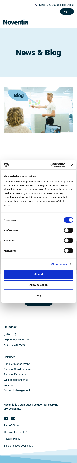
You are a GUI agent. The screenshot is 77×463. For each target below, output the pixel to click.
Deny (38, 295)
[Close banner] (72, 165)
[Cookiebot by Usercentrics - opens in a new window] (50, 165)
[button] (72, 22)
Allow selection (38, 284)
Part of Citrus (11, 425)
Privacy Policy (12, 438)
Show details (59, 264)
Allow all (38, 274)
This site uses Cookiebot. (18, 445)
